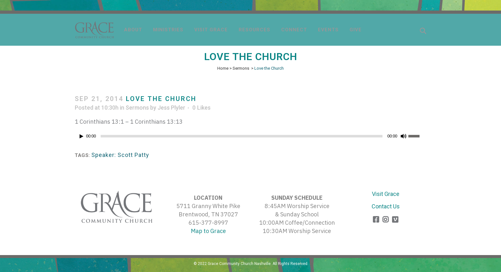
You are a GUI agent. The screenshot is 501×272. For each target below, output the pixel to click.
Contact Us (386, 206)
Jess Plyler (171, 107)
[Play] (81, 136)
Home (222, 68)
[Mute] (403, 136)
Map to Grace (208, 231)
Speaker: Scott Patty (120, 155)
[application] (250, 138)
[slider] (241, 136)
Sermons (241, 68)
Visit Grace (385, 193)
